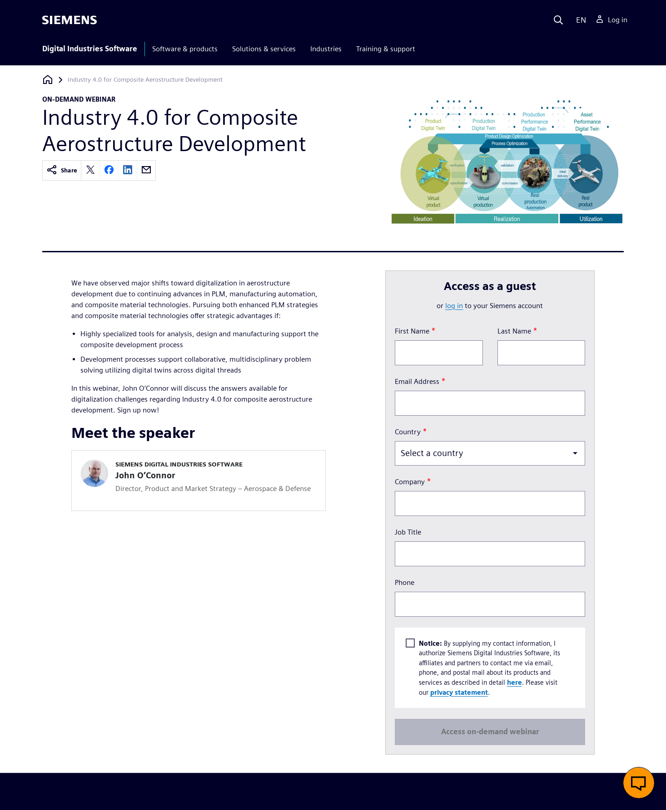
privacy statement (458, 692)
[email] (146, 170)
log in (454, 305)
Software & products (185, 48)
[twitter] (90, 170)
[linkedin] (128, 170)
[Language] (579, 20)
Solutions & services (264, 48)
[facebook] (109, 170)
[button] (639, 783)
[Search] (558, 20)
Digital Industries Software (89, 48)
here (514, 682)
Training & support (385, 48)
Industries (326, 48)
